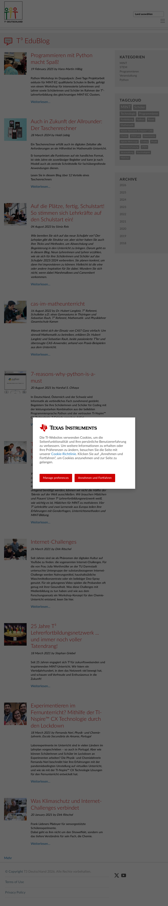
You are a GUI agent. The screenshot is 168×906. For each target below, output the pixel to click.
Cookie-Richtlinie (63, 454)
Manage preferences (56, 478)
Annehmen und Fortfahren (95, 478)
